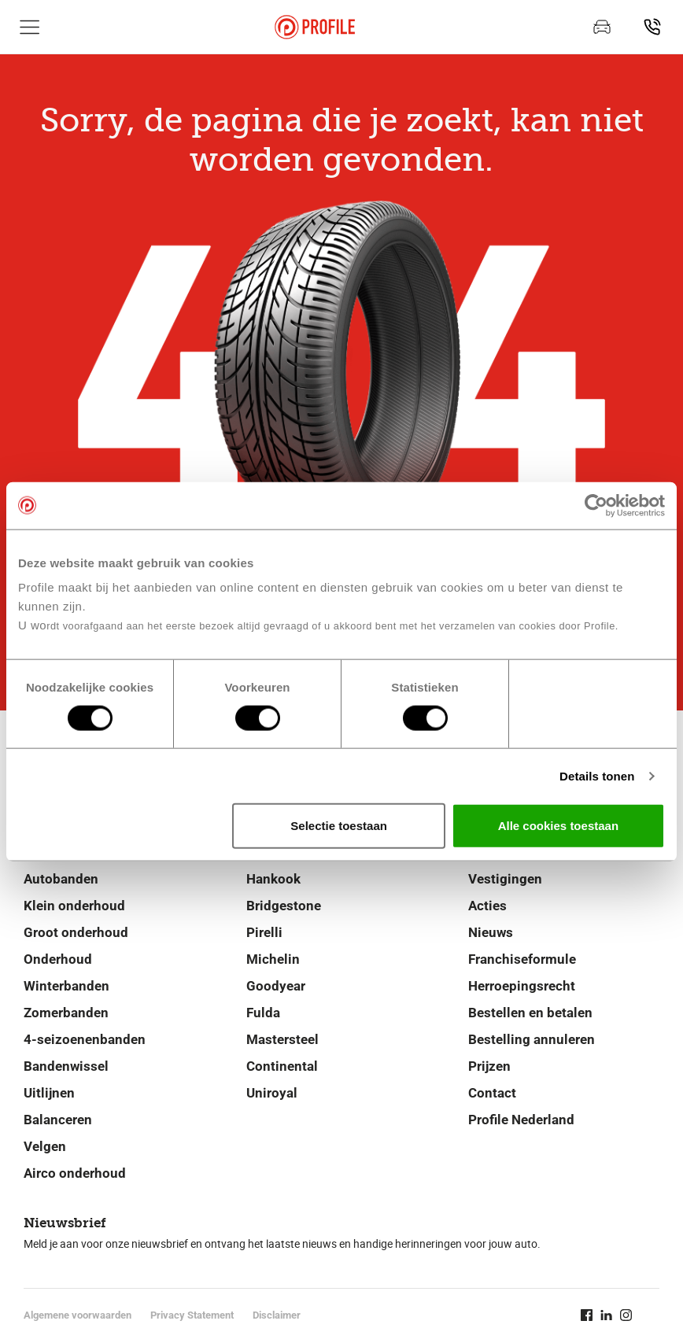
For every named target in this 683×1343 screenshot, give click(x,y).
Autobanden (61, 879)
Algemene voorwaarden (77, 1315)
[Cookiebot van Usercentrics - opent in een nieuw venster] (596, 505)
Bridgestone (283, 905)
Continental (282, 1066)
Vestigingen (505, 879)
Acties (487, 905)
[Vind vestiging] (652, 26)
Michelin (273, 959)
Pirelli (264, 932)
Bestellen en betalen (530, 1012)
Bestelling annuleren (531, 1039)
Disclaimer (277, 1315)
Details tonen (596, 775)
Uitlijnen (49, 1093)
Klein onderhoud (74, 905)
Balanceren (58, 1119)
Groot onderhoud (76, 932)
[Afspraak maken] (602, 26)
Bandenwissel (66, 1066)
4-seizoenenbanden (85, 1039)
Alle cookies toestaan (558, 825)
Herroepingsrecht (521, 986)
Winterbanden (66, 986)
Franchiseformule (522, 959)
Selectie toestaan (338, 825)
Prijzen (489, 1066)
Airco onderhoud (75, 1173)
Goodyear (275, 986)
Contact (492, 1093)
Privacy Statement (192, 1315)
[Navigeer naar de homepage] (314, 27)
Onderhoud (58, 959)
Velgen (45, 1146)
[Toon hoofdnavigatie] (30, 26)
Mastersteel (282, 1039)
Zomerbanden (66, 1012)
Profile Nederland (521, 1119)
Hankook (273, 879)
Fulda (263, 1012)
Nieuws (490, 932)
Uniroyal (271, 1093)
